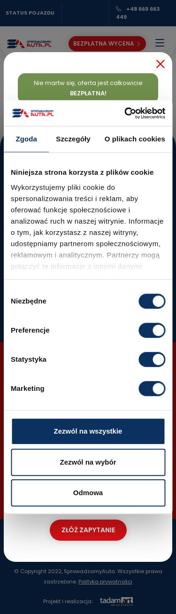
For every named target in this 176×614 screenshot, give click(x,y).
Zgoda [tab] (26, 139)
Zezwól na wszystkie (88, 431)
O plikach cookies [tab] (135, 139)
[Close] (160, 63)
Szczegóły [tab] (73, 139)
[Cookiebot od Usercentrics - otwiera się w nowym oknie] (125, 113)
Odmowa (88, 493)
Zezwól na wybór (88, 462)
